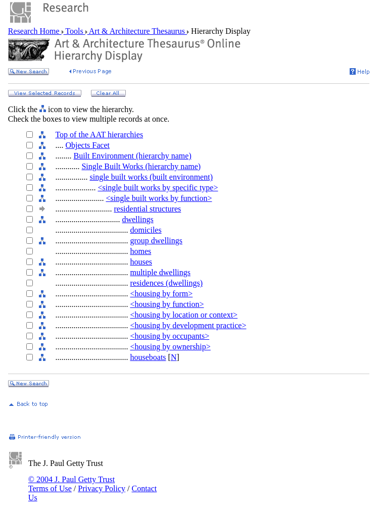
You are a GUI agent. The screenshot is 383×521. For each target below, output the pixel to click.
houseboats (148, 357)
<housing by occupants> (169, 336)
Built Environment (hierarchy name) (132, 155)
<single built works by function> (159, 198)
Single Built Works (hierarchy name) (141, 166)
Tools (74, 31)
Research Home (35, 31)
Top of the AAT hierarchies (99, 134)
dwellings (137, 219)
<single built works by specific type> (158, 187)
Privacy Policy (101, 488)
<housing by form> (161, 293)
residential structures (147, 208)
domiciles (145, 230)
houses (141, 261)
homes (140, 251)
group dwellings (156, 240)
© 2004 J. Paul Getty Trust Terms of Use (71, 484)
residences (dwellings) (166, 283)
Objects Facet (87, 145)
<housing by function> (167, 304)
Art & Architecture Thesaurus (137, 31)
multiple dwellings (160, 272)
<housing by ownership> (170, 346)
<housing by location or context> (183, 314)
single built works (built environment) (151, 177)
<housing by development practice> (188, 325)
